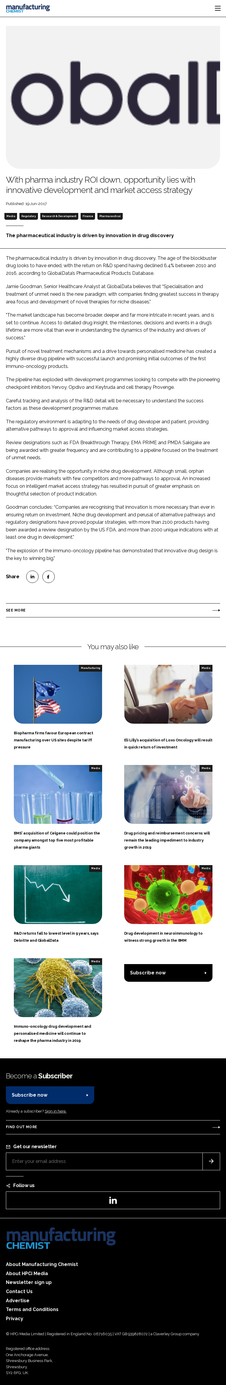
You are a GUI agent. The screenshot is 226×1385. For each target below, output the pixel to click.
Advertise (17, 1300)
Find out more (21, 1127)
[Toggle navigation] (217, 8)
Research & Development (59, 216)
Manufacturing (90, 668)
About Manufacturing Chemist (42, 1264)
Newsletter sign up (29, 1282)
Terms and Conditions (32, 1309)
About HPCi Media (27, 1273)
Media (10, 216)
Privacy (14, 1318)
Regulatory (28, 216)
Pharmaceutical (110, 216)
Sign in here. (56, 1111)
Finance (88, 216)
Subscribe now (148, 973)
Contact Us (19, 1291)
